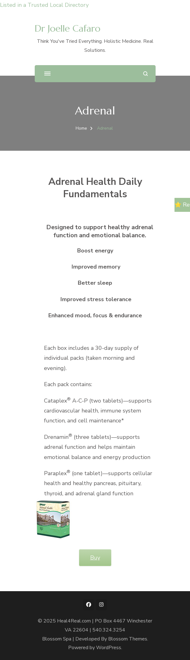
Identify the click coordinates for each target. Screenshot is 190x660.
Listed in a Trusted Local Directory (44, 5)
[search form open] (145, 74)
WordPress (108, 647)
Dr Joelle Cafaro (67, 28)
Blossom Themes (127, 638)
